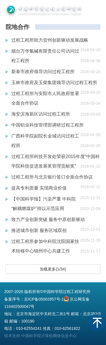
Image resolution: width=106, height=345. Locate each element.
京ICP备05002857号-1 (44, 299)
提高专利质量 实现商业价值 (39, 188)
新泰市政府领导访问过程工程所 (43, 71)
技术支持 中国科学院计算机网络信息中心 (40, 335)
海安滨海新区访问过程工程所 (40, 114)
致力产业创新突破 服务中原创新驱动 (48, 219)
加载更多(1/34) (53, 269)
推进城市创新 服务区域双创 (39, 230)
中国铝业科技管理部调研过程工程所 (47, 125)
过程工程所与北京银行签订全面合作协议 (52, 177)
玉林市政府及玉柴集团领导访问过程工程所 (54, 82)
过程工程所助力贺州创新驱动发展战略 (49, 40)
